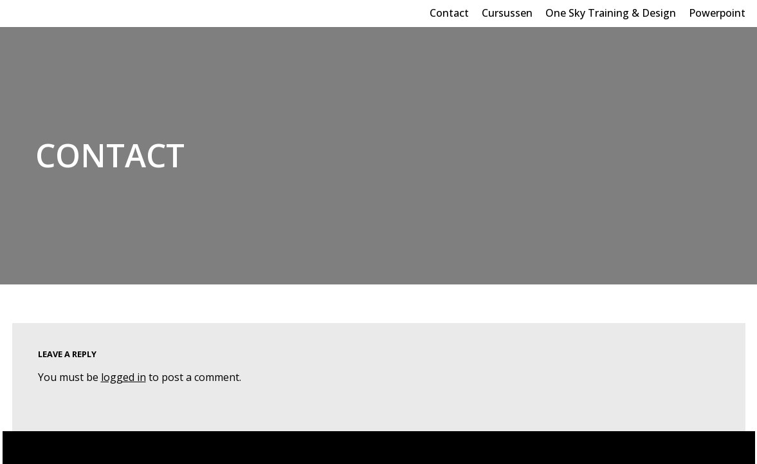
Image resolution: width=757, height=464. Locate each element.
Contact (449, 13)
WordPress (134, 447)
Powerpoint (717, 13)
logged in (123, 377)
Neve (24, 447)
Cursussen (507, 13)
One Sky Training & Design (610, 13)
